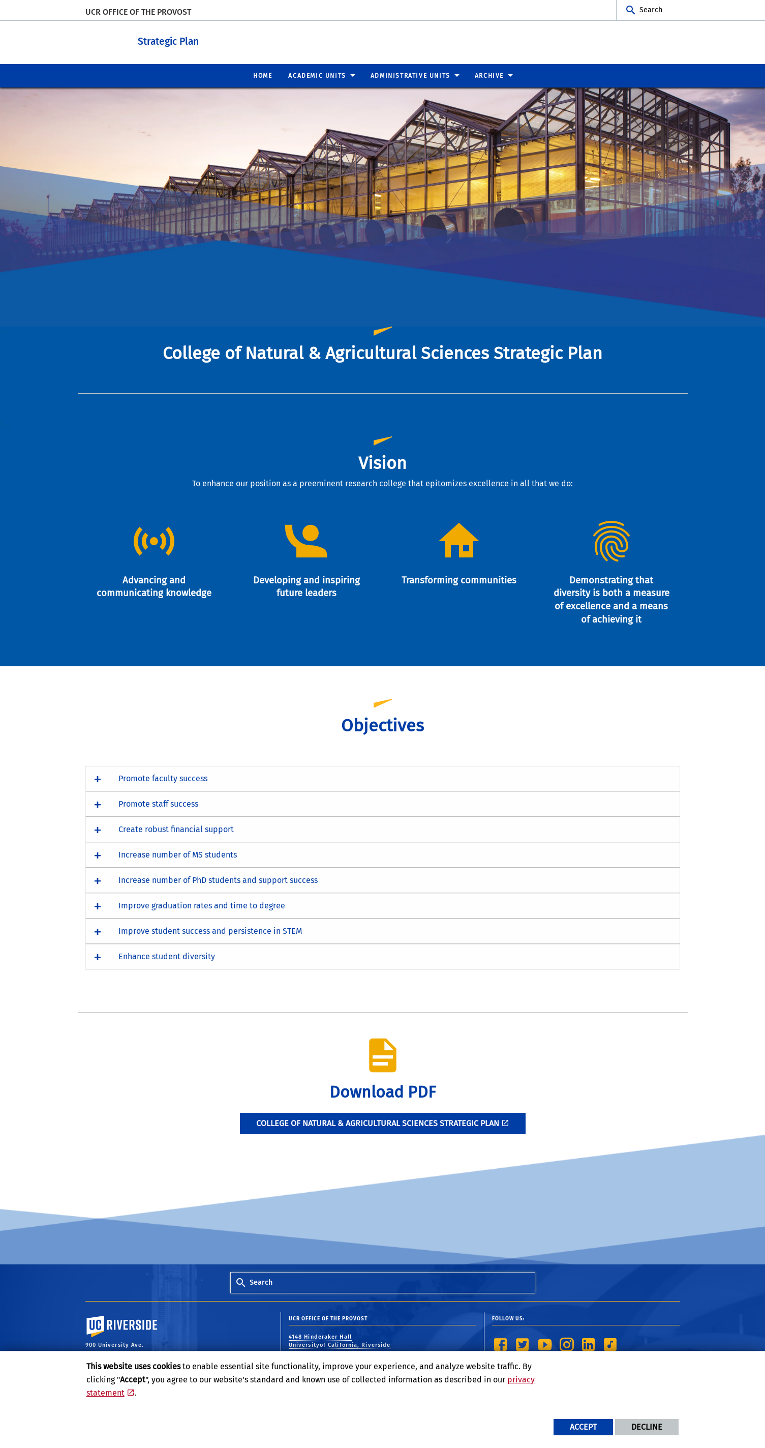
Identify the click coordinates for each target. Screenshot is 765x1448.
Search (650, 10)
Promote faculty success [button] (162, 778)
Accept (583, 1427)
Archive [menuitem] (489, 75)
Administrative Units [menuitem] (410, 75)
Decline (646, 1427)
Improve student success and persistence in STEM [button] (210, 930)
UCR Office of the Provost (138, 12)
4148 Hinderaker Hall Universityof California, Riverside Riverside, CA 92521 (339, 1344)
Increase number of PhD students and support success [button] (218, 879)
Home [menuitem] (262, 75)
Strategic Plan (215, 40)
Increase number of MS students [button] (177, 854)
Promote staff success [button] (158, 803)
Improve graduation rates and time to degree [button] (201, 905)
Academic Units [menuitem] (317, 75)
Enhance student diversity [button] (166, 956)
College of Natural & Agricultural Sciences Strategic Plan (377, 1123)
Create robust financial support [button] (176, 829)
